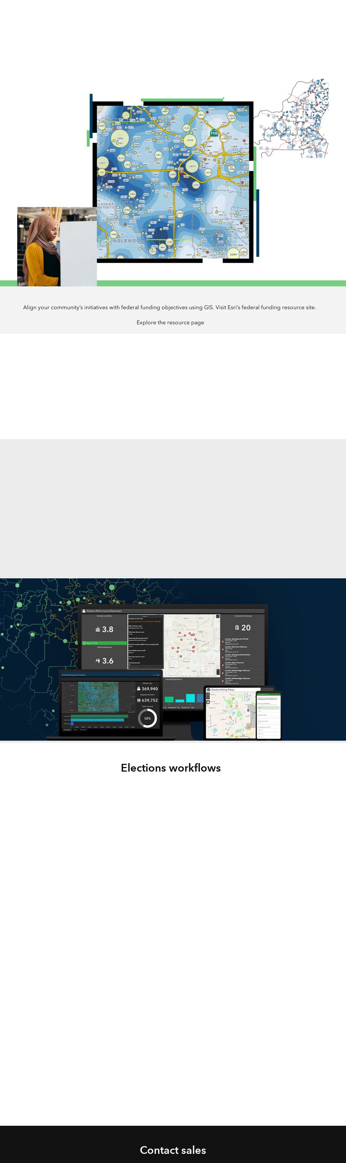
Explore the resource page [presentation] (170, 322)
